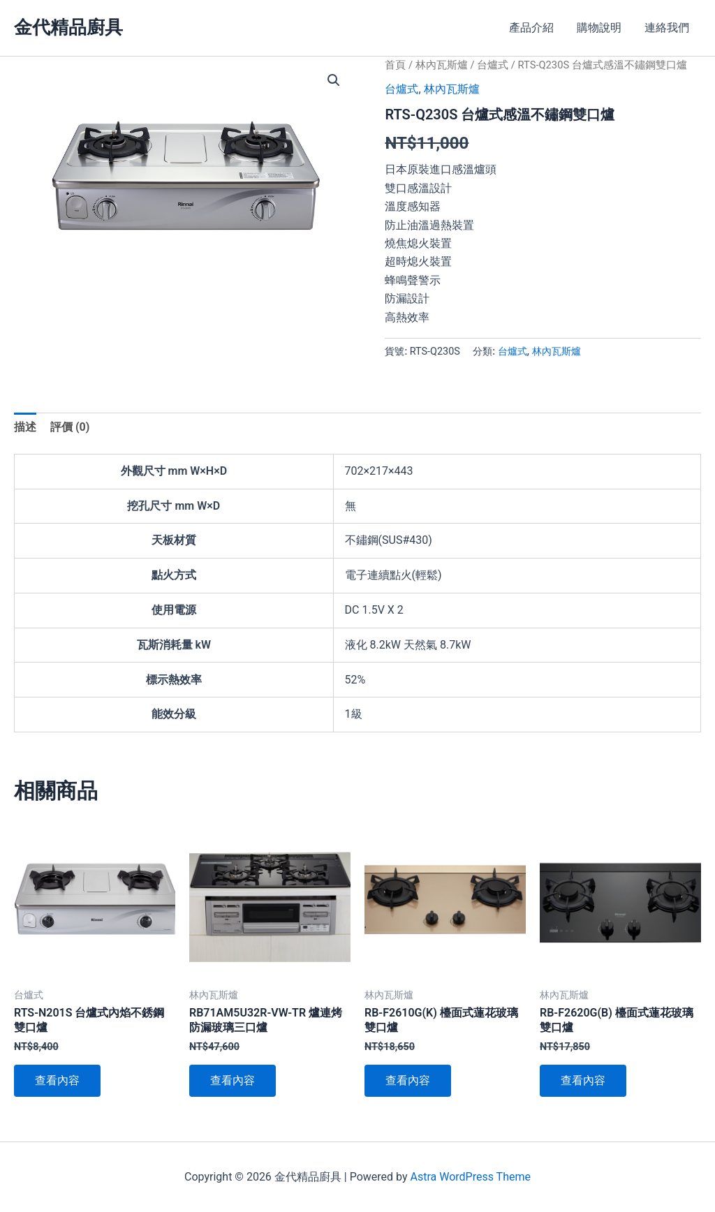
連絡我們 (667, 27)
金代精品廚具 (68, 27)
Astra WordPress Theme (470, 1176)
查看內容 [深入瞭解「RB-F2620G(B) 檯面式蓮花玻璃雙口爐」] (583, 1080)
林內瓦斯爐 (441, 65)
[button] (333, 80)
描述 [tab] (25, 427)
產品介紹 (533, 27)
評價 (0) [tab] (69, 427)
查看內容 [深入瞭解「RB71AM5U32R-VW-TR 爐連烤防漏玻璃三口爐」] (232, 1080)
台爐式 (492, 65)
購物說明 (600, 27)
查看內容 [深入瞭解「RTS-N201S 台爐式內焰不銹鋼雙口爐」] (57, 1080)
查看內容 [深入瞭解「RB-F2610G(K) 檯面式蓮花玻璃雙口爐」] (407, 1080)
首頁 (395, 65)
